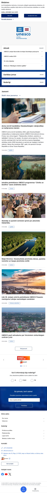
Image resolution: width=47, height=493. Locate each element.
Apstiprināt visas (32, 15)
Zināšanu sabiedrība (14, 303)
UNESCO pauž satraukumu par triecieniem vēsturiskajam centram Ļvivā (23, 336)
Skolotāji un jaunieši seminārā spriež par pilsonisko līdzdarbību (21, 222)
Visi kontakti (9, 464)
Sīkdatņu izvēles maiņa (8, 438)
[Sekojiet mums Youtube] (6, 474)
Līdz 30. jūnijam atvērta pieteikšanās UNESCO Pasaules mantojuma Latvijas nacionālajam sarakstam (22, 298)
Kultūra (11, 265)
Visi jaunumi (23, 348)
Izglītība (10, 150)
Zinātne (11, 188)
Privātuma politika (7, 430)
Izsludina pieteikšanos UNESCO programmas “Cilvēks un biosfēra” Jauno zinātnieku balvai (23, 184)
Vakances (4, 421)
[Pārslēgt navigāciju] (24, 489)
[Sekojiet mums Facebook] (2, 474)
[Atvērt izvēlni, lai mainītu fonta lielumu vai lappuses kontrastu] (35, 490)
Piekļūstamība (6, 433)
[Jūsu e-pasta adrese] (24, 400)
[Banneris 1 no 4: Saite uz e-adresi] (23, 360)
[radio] (13, 380)
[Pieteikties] (24, 405)
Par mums (5, 418)
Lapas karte (5, 436)
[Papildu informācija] (9, 458)
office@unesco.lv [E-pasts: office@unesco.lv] (8, 450)
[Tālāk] (43, 360)
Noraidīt (10, 15)
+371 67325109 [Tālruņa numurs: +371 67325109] (7, 448)
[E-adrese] (4, 458)
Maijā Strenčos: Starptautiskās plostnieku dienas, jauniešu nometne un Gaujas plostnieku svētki (23, 260)
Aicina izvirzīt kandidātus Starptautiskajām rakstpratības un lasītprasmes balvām (23, 127)
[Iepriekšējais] (3, 360)
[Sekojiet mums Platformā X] (10, 474)
